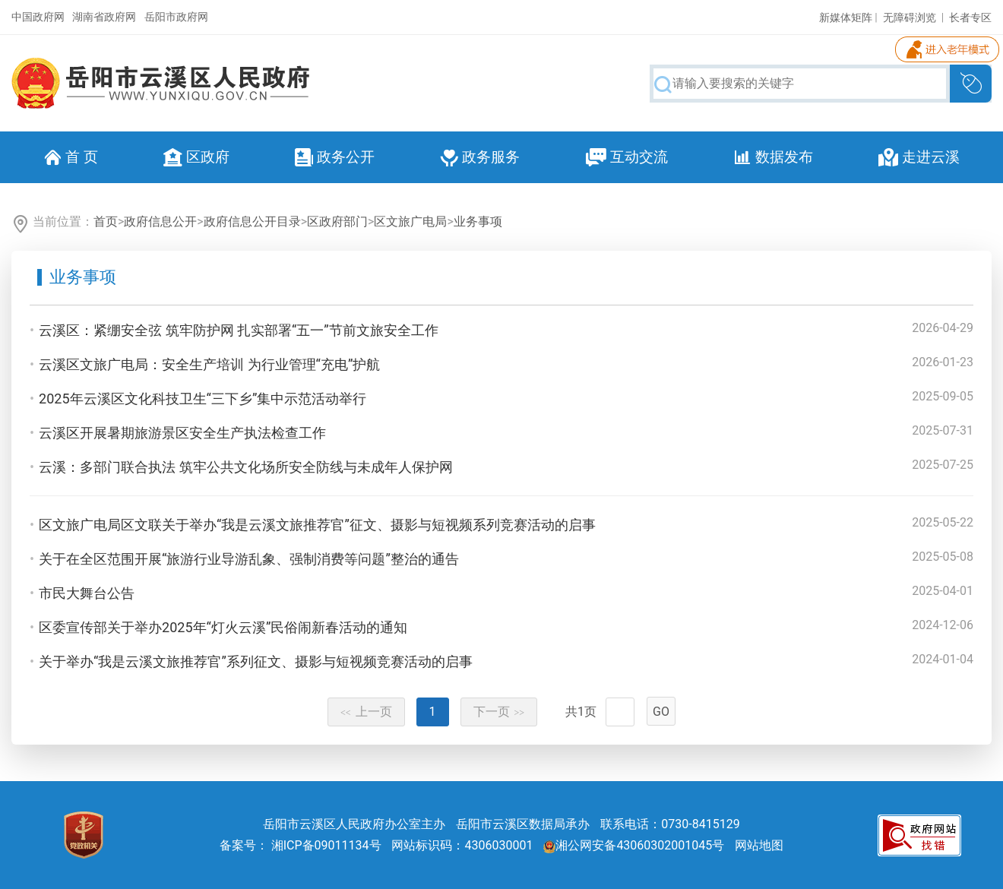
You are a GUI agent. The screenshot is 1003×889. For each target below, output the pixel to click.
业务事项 (478, 221)
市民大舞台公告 (86, 593)
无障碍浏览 (909, 17)
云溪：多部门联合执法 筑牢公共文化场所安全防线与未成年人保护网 (245, 467)
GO (661, 711)
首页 (105, 221)
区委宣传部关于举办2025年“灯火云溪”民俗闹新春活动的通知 (223, 627)
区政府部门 (337, 221)
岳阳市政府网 (176, 17)
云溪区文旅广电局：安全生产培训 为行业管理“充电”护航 (209, 364)
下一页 (499, 711)
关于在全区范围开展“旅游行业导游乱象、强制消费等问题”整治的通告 (249, 559)
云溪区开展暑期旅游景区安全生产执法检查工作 (182, 433)
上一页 (366, 711)
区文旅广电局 (410, 221)
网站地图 (759, 845)
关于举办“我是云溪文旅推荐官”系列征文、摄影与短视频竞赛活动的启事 (256, 661)
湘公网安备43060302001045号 (633, 845)
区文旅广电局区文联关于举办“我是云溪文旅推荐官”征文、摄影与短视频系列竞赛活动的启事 (317, 525)
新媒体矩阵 (845, 17)
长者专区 (970, 17)
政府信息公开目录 (252, 221)
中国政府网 (38, 17)
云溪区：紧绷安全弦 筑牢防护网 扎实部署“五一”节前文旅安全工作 (238, 330)
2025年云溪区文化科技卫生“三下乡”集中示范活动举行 (202, 399)
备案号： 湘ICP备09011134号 (300, 845)
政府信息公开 (160, 221)
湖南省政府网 (104, 17)
